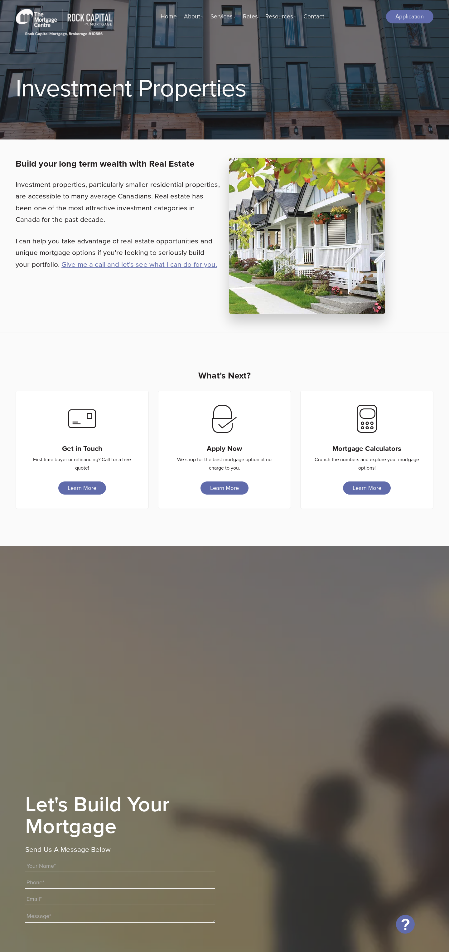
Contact (313, 16)
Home (169, 16)
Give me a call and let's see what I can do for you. (139, 264)
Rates (250, 16)
